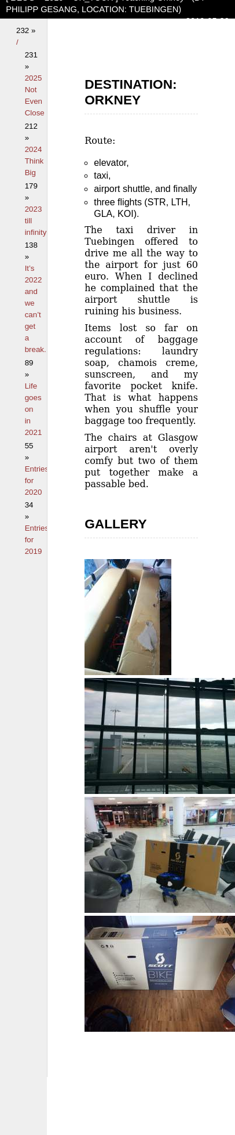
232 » (25, 30)
